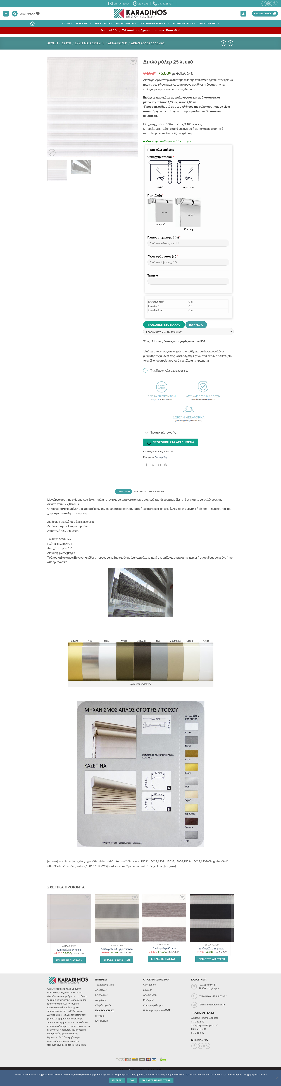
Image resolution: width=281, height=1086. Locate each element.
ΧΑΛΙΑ (67, 23)
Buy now (196, 324)
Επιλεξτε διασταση (69, 960)
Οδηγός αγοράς (103, 1005)
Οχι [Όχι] (132, 1080)
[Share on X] (153, 465)
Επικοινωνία (101, 1020)
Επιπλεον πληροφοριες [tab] (149, 491)
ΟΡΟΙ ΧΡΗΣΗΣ (209, 23)
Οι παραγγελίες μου (153, 1005)
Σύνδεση (147, 989)
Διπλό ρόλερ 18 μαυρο (211, 948)
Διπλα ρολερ (117, 43)
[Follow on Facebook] (264, 3)
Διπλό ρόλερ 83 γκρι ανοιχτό (117, 949)
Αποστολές (101, 989)
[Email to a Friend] (159, 465)
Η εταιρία (99, 1015)
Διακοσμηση (126, 23)
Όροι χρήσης (149, 984)
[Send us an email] (269, 3)
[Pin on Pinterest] (166, 465)
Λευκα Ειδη (103, 23)
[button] (6, 14)
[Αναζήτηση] (15, 14)
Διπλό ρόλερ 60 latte (164, 948)
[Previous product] (230, 43)
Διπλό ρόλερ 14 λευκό (69, 949)
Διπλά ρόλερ (161, 457)
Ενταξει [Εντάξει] (117, 1080)
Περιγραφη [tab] (123, 491)
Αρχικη (52, 43)
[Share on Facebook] (146, 465)
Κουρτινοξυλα (184, 23)
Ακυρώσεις (101, 1000)
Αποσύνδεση (150, 994)
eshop (66, 43)
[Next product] (223, 43)
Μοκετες (83, 23)
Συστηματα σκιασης (154, 23)
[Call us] (275, 3)
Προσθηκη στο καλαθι (164, 324)
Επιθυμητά (148, 1000)
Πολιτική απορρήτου (157, 1010)
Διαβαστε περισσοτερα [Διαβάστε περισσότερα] (156, 1080)
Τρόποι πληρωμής (104, 984)
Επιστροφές (101, 994)
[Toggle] (146, 433)
